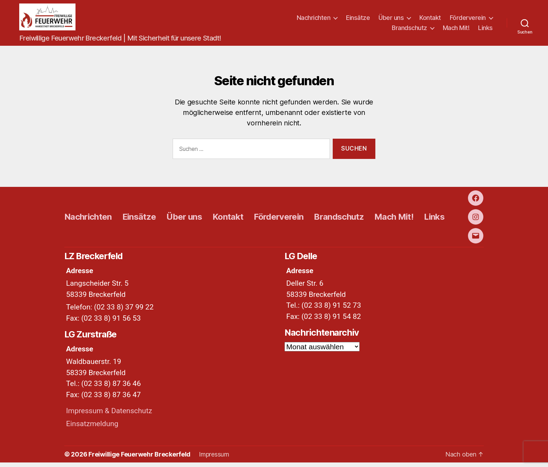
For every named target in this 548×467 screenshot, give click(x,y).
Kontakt (430, 19)
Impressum (214, 458)
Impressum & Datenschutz (109, 415)
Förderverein (468, 19)
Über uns (391, 19)
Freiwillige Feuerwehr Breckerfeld (139, 458)
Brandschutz (409, 30)
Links (485, 30)
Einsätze (358, 19)
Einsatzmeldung (92, 428)
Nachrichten (314, 19)
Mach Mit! (456, 30)
